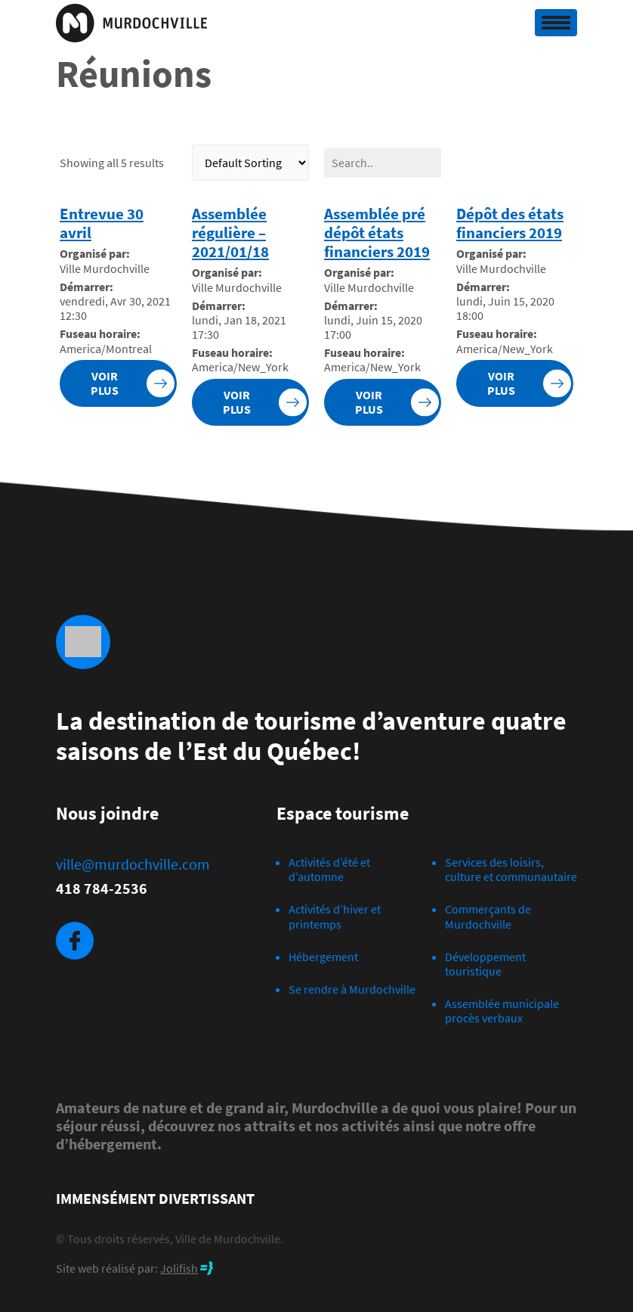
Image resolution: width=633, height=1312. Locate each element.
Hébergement (323, 956)
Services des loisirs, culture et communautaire (511, 869)
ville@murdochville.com (133, 864)
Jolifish (179, 1268)
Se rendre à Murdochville (352, 989)
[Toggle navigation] (556, 22)
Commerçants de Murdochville (488, 916)
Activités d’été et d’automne (329, 869)
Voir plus (105, 383)
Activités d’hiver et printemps (335, 916)
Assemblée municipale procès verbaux (502, 1010)
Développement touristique (485, 964)
